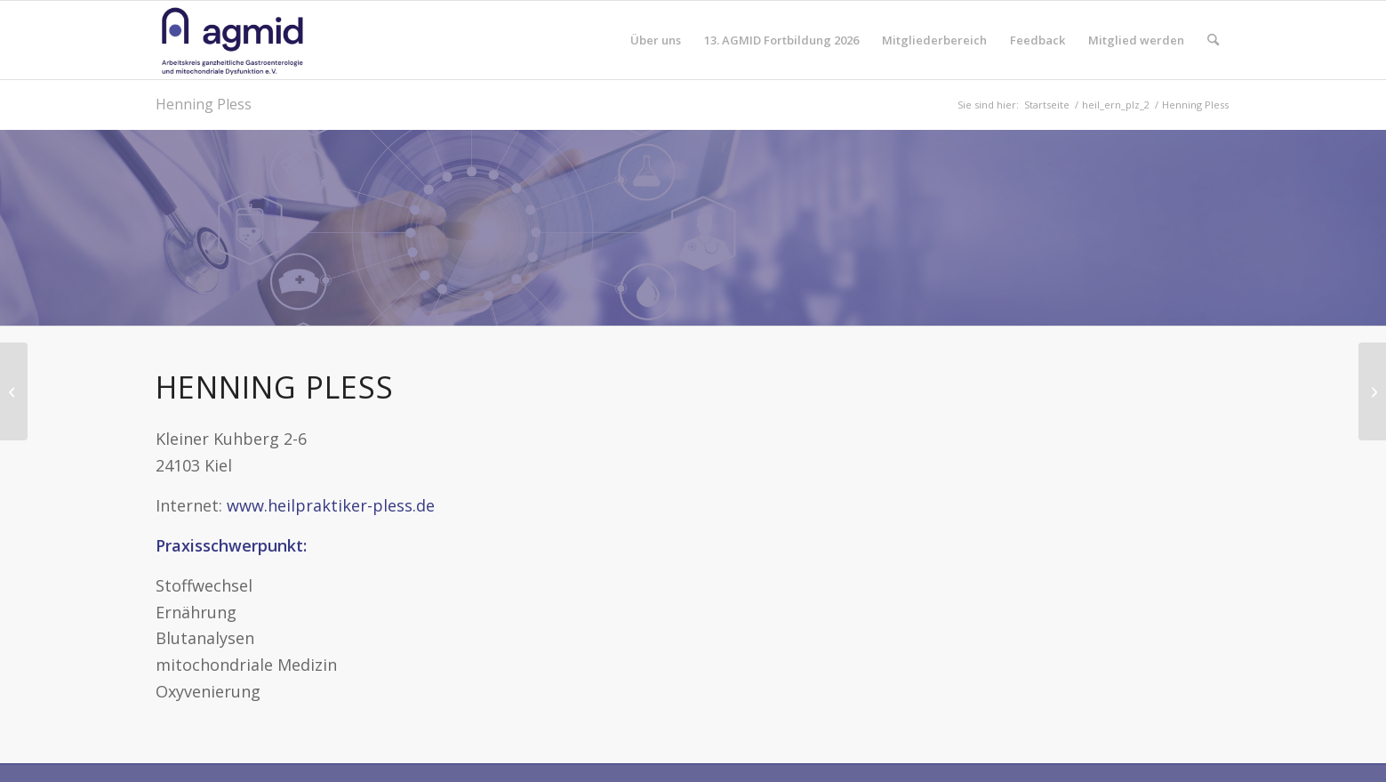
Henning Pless (204, 104)
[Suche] (1213, 40)
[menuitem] (656, 40)
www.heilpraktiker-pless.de (331, 505)
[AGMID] (233, 40)
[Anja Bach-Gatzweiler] (14, 391)
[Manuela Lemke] (1372, 391)
